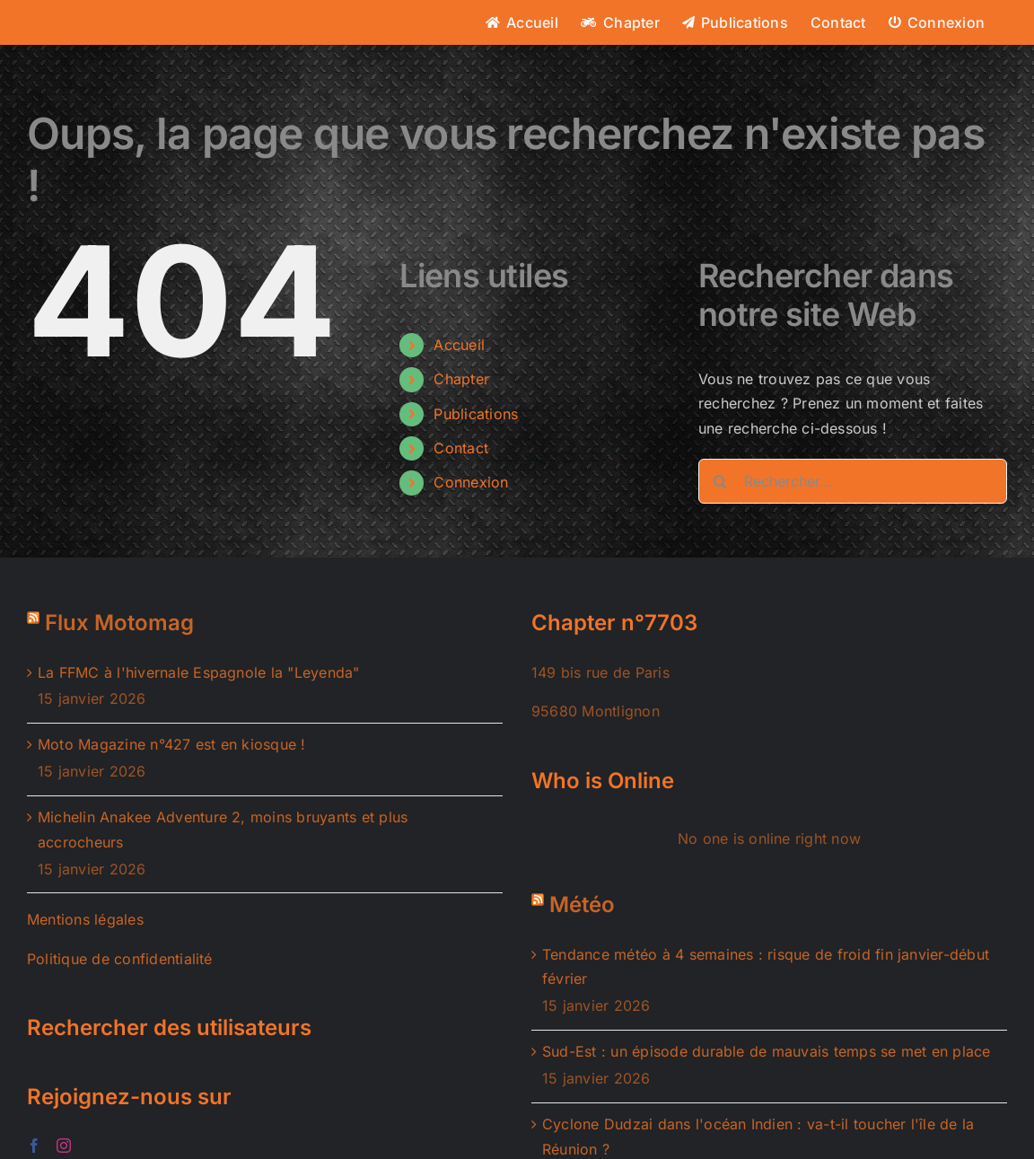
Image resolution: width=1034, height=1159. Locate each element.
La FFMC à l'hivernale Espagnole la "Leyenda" (199, 672)
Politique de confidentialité (120, 959)
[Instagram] (64, 1145)
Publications (476, 414)
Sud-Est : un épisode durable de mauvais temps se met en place (766, 1051)
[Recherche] (720, 481)
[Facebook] (34, 1145)
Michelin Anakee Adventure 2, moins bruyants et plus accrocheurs (222, 829)
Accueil (459, 345)
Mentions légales (85, 919)
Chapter (461, 379)
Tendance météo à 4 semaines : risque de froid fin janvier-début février (765, 966)
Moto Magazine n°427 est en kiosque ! (172, 744)
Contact (461, 448)
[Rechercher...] (852, 481)
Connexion (471, 482)
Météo (582, 904)
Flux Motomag (119, 623)
